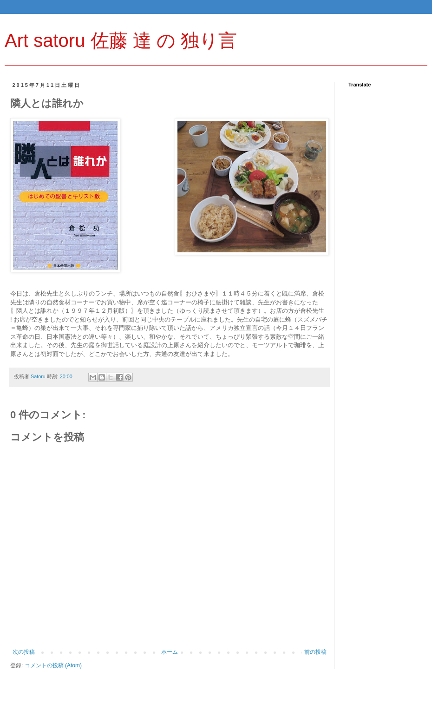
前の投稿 (315, 652)
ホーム (169, 652)
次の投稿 (24, 652)
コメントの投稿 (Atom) (53, 665)
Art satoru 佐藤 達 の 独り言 (121, 40)
